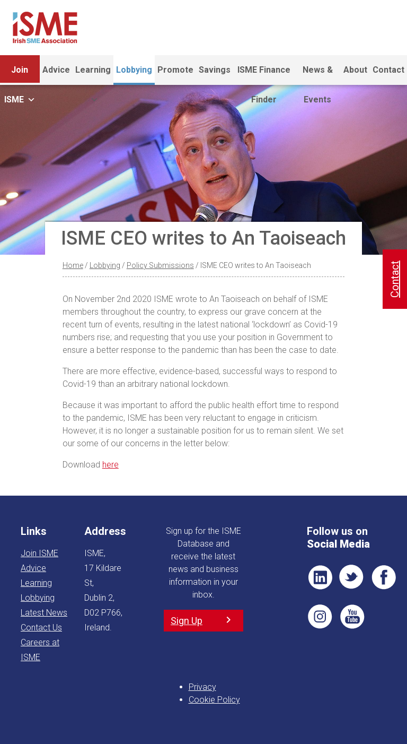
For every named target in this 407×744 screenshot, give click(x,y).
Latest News (44, 613)
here (110, 465)
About (355, 70)
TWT (352, 577)
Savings (215, 70)
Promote (175, 70)
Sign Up (186, 620)
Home (73, 265)
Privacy (202, 687)
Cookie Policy (214, 700)
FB (383, 577)
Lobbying (134, 70)
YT (352, 616)
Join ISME (20, 75)
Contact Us (41, 627)
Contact (388, 70)
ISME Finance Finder (263, 75)
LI (320, 577)
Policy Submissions (160, 265)
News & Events (318, 75)
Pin (320, 616)
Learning (93, 75)
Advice (56, 70)
